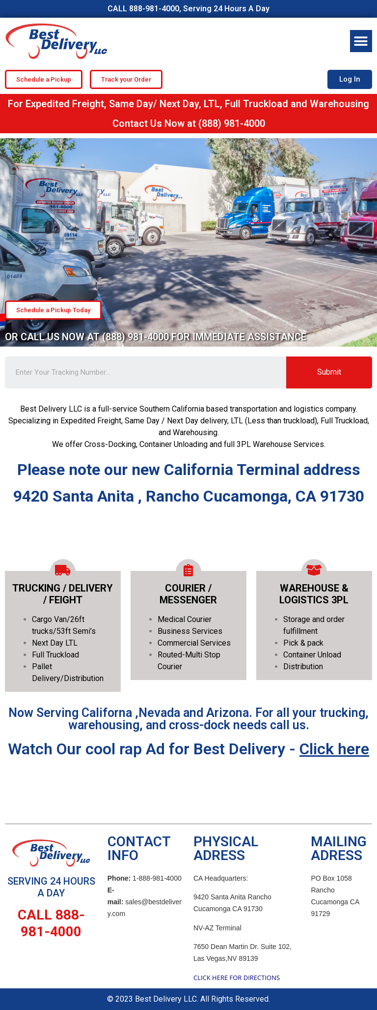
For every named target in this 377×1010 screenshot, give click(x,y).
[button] (361, 41)
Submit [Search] (329, 372)
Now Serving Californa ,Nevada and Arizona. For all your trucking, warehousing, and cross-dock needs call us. (188, 719)
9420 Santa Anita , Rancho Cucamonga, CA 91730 (188, 496)
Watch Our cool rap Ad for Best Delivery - (188, 749)
